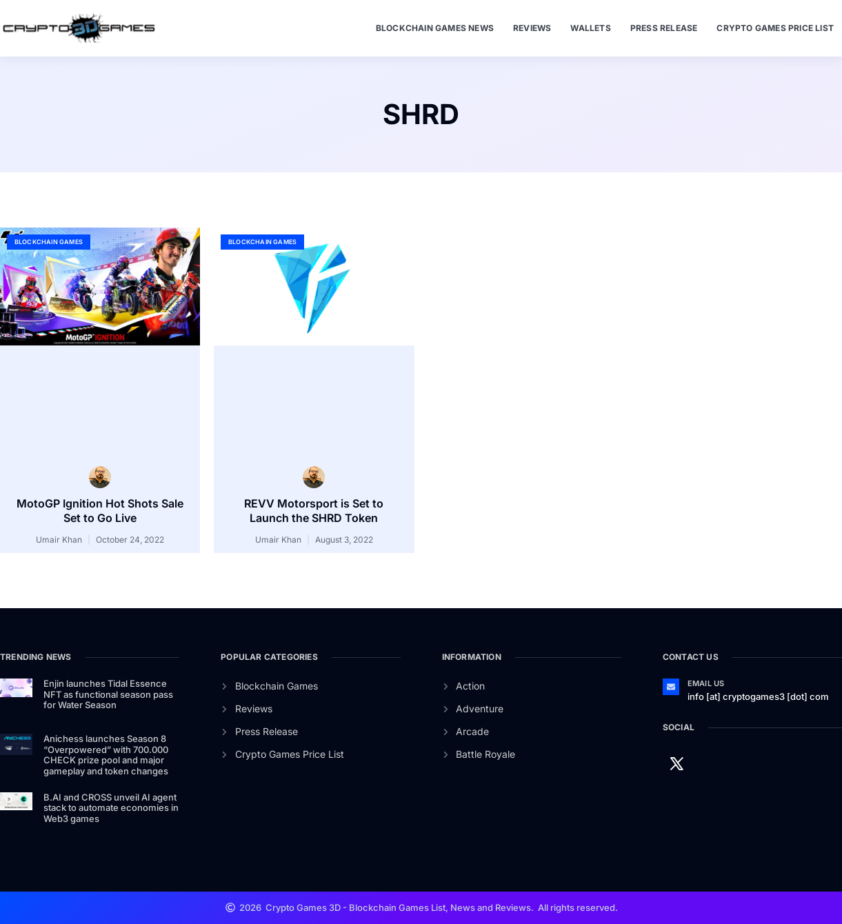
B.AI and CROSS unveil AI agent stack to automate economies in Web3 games (111, 808)
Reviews (532, 28)
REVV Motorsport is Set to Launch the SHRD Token (313, 510)
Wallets (590, 28)
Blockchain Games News (435, 28)
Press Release (664, 28)
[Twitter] (676, 763)
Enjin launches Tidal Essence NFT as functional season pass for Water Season (108, 694)
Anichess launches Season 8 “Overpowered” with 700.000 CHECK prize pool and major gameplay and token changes (105, 754)
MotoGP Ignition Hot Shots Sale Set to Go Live (100, 510)
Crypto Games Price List (775, 28)
